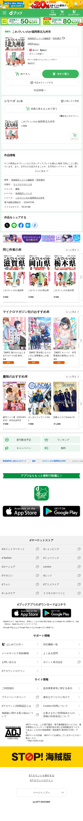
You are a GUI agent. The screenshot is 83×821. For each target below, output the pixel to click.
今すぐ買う (63, 74)
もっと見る (71, 250)
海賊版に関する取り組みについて (17, 714)
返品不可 (31, 63)
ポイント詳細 (35, 54)
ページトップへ (41, 792)
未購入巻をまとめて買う (44, 108)
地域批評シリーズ (23, 193)
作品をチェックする (43, 82)
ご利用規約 (8, 688)
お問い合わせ (9, 662)
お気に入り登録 (71, 101)
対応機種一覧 (50, 644)
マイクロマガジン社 (22, 184)
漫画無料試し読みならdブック (14, 461)
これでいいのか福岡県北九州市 (38, 121)
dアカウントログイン (13, 671)
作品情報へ (40, 90)
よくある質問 (50, 653)
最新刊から (73, 116)
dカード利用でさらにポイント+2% (41, 60)
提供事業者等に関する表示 (57, 688)
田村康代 (57, 38)
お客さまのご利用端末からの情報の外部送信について (59, 714)
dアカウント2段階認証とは (16, 705)
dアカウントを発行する (41, 775)
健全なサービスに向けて (56, 697)
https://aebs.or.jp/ (35, 740)
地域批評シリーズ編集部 (39, 38)
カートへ (25, 74)
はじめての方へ (12, 644)
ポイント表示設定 (53, 662)
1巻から (63, 116)
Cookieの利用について (55, 705)
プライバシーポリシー (14, 697)
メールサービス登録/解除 (15, 653)
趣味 (17, 189)
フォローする (63, 38)
